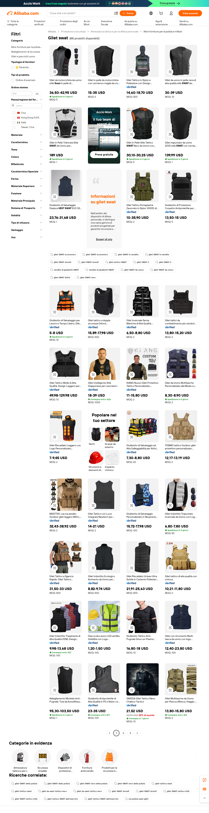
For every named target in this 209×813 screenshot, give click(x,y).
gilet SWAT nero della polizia (91, 783)
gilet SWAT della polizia (24, 783)
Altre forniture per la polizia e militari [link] (163, 31)
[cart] (161, 13)
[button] (116, 13)
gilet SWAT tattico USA (176, 791)
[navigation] (26, 383)
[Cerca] (128, 13)
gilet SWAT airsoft (60, 262)
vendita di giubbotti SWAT (64, 269)
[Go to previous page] (109, 733)
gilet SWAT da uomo (132, 269)
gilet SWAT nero (86, 277)
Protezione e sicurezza (73, 31)
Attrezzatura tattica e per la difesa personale (114, 31)
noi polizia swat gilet (136, 799)
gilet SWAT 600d (60, 277)
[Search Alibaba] (80, 13)
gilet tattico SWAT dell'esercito (61, 799)
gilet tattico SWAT (116, 262)
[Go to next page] (137, 733)
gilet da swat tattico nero (52, 791)
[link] (204, 779)
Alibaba (52, 31)
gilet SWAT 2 (141, 262)
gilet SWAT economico (63, 254)
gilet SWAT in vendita (126, 254)
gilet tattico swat (162, 783)
